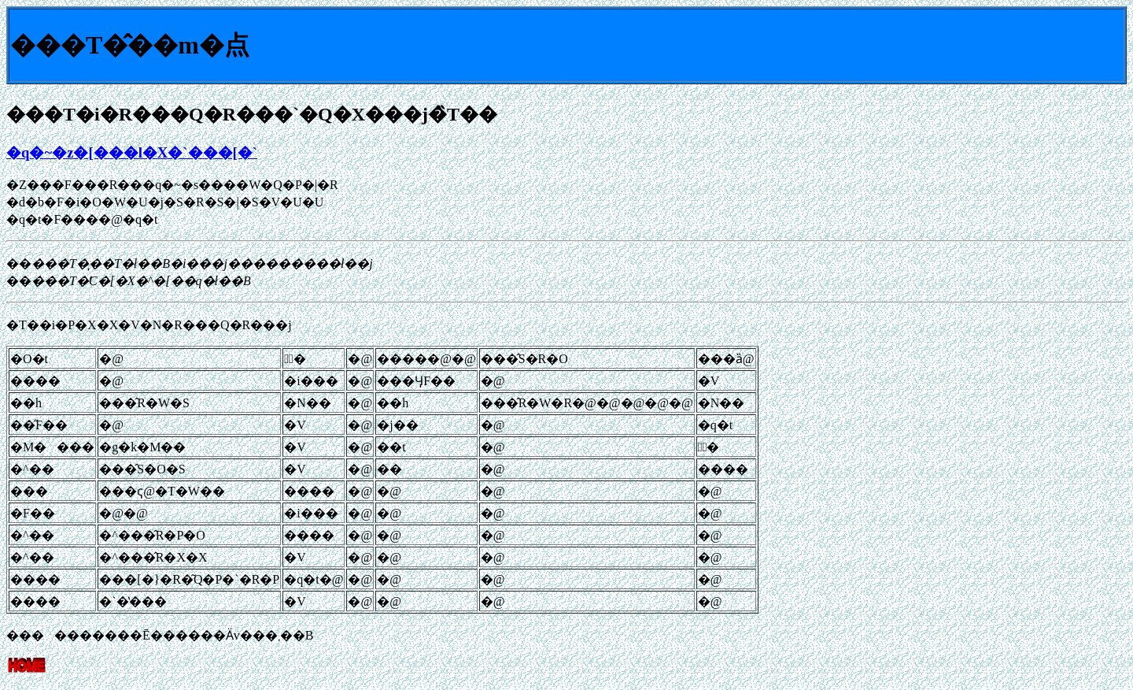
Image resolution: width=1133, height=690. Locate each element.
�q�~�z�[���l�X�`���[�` (131, 152)
